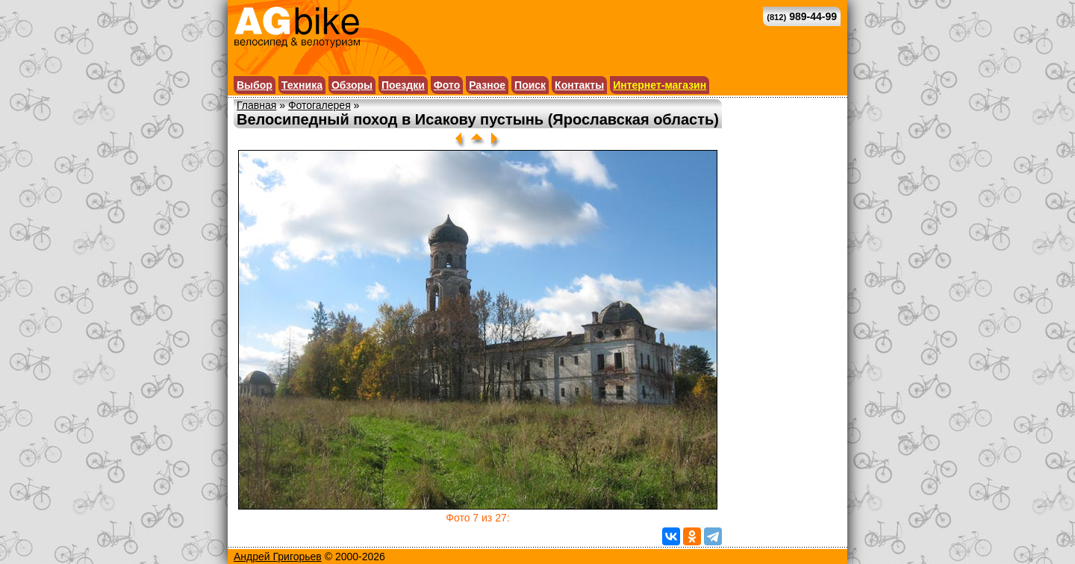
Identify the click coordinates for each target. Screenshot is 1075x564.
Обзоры (352, 85)
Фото (447, 85)
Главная (256, 105)
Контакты (579, 85)
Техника (301, 85)
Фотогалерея (319, 105)
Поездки (403, 85)
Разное (487, 85)
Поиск (530, 85)
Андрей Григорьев (278, 557)
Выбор (254, 85)
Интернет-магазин (659, 85)
